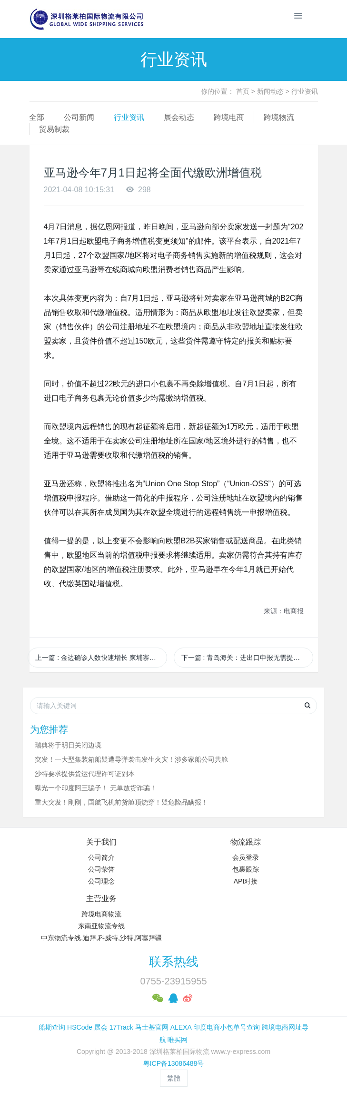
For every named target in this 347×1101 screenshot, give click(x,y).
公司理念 (101, 881)
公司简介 (101, 857)
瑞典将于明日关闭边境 (68, 745)
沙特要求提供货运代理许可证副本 (85, 773)
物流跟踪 (245, 842)
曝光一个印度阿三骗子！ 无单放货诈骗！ (96, 788)
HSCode (79, 1027)
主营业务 (101, 899)
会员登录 (245, 857)
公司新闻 (79, 117)
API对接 (246, 881)
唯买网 (178, 1039)
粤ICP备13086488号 (173, 1063)
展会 (101, 1027)
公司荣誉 (101, 869)
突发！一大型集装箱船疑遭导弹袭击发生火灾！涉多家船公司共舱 (131, 759)
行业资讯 (304, 91)
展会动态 (179, 117)
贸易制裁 (54, 129)
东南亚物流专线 (101, 926)
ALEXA (180, 1027)
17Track (121, 1027)
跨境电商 (229, 117)
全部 (36, 117)
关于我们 (101, 842)
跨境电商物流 (101, 914)
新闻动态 (270, 91)
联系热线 (173, 961)
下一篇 (247, 657)
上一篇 (101, 657)
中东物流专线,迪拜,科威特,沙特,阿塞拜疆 (101, 938)
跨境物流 (279, 117)
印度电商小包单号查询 (226, 1027)
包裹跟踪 (245, 869)
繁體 (173, 1078)
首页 (242, 91)
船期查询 (52, 1027)
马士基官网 (152, 1027)
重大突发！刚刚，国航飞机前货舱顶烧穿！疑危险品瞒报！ (121, 802)
